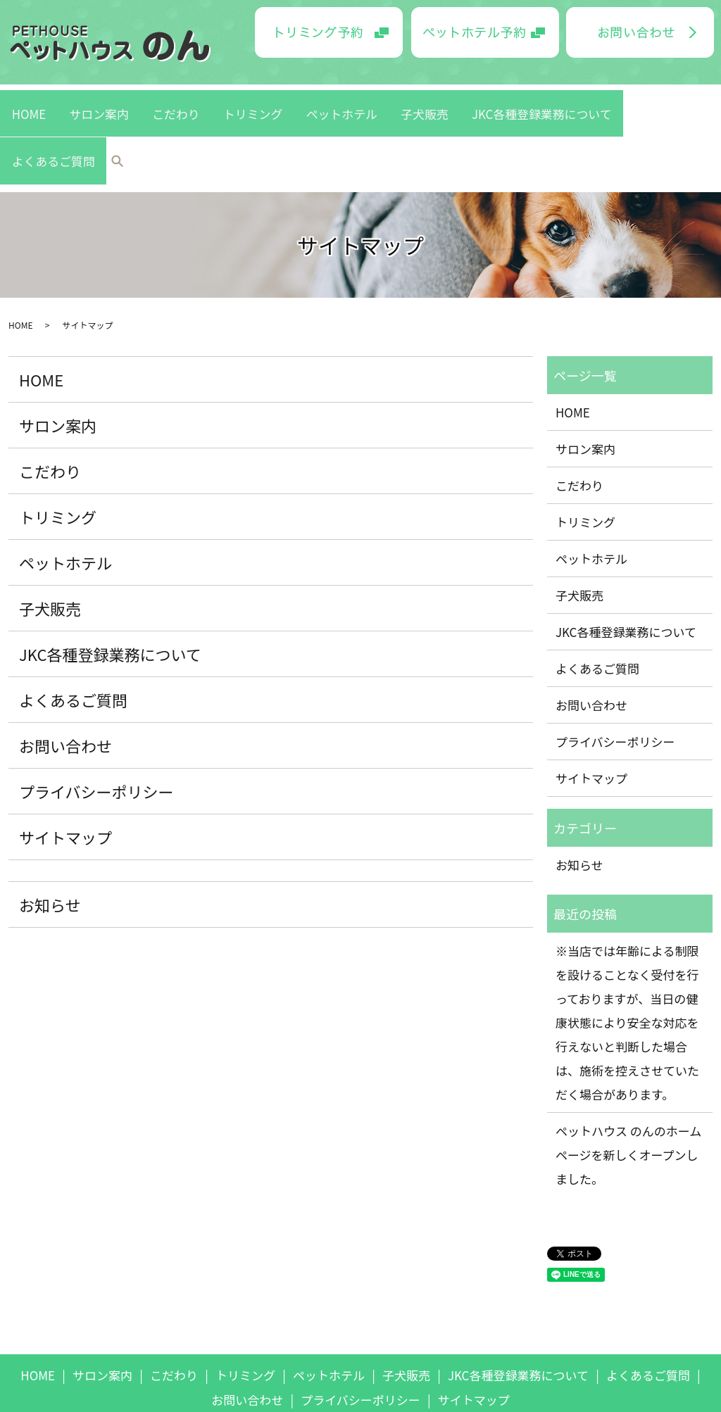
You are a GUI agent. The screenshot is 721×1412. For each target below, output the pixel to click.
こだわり (205, 101)
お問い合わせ (65, 673)
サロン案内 (148, 101)
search (633, 101)
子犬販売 (388, 101)
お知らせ (50, 832)
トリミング (260, 101)
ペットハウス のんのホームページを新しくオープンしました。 (628, 1082)
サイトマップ (65, 764)
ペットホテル (326, 101)
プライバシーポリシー (96, 718)
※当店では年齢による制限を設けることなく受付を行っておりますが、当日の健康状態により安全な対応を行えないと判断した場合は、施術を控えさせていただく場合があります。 (627, 949)
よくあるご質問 (581, 101)
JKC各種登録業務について (478, 101)
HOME (98, 101)
